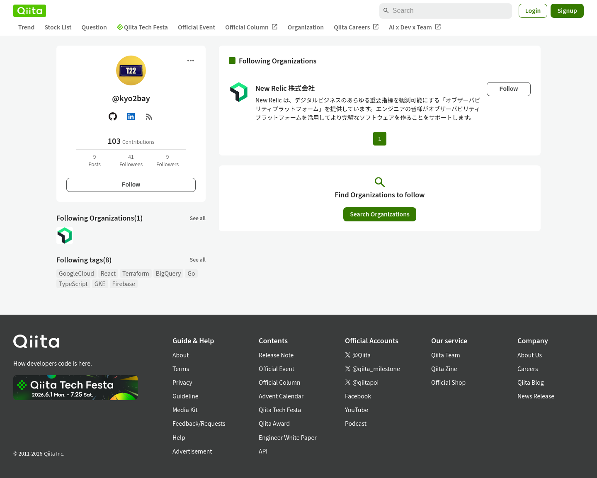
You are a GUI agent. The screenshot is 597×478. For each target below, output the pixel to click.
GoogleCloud (76, 273)
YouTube (356, 409)
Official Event (196, 27)
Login (533, 10)
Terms (180, 368)
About (180, 355)
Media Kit (185, 409)
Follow (131, 184)
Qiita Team (445, 355)
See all (198, 217)
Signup (567, 10)
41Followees (131, 160)
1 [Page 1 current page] (379, 139)
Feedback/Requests (199, 423)
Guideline (185, 396)
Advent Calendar (281, 396)
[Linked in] (131, 116)
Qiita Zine (444, 368)
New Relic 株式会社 (285, 88)
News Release (535, 396)
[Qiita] (29, 11)
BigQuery (168, 273)
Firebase (123, 283)
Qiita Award (274, 423)
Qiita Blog (530, 382)
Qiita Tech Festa (142, 27)
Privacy (182, 382)
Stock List (57, 27)
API (263, 451)
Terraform (135, 273)
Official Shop (448, 382)
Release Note (276, 355)
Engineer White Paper (288, 437)
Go (191, 273)
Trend (26, 27)
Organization (306, 27)
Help (178, 437)
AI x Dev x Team (415, 27)
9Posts (94, 160)
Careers (527, 368)
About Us (529, 355)
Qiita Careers (356, 27)
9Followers (167, 160)
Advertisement (192, 451)
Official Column (251, 27)
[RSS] (149, 116)
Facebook (358, 396)
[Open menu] (190, 60)
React (108, 273)
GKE (100, 283)
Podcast (355, 423)
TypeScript (73, 283)
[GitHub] (113, 116)
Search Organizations (380, 214)
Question (94, 27)
